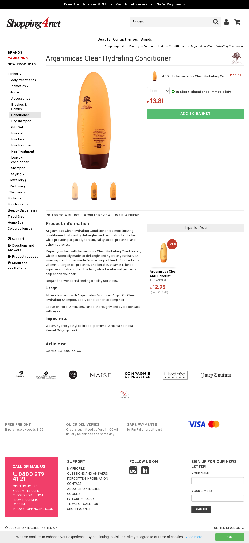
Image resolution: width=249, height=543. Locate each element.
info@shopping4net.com (33, 509)
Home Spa (15, 223)
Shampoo (18, 168)
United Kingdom (229, 528)
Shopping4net (115, 47)
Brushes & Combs (19, 107)
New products (22, 64)
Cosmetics (19, 86)
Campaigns (18, 58)
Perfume (17, 186)
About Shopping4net (84, 489)
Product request (23, 257)
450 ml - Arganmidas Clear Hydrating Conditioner (195, 76)
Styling (18, 174)
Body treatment (23, 80)
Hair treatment (22, 145)
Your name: (200, 474)
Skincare (17, 192)
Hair (161, 47)
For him (15, 198)
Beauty (104, 39)
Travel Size (16, 217)
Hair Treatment (22, 151)
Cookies (74, 494)
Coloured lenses (20, 229)
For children (18, 204)
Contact (74, 484)
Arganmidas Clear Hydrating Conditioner (217, 47)
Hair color (18, 133)
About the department (17, 265)
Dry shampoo (21, 121)
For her (148, 47)
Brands (146, 39)
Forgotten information (87, 479)
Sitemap (50, 528)
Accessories (20, 99)
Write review (97, 215)
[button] (237, 22)
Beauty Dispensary (22, 210)
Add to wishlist (63, 215)
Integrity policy (81, 499)
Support (16, 239)
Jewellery (18, 180)
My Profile (76, 469)
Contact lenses (125, 39)
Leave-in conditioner (20, 160)
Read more (193, 537)
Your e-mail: (201, 491)
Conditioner (177, 47)
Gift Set (17, 127)
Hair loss (17, 139)
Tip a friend (127, 215)
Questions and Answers (21, 248)
